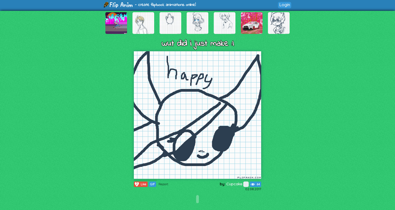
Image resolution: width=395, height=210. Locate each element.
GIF (152, 184)
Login (284, 4)
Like (140, 184)
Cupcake (237, 184)
